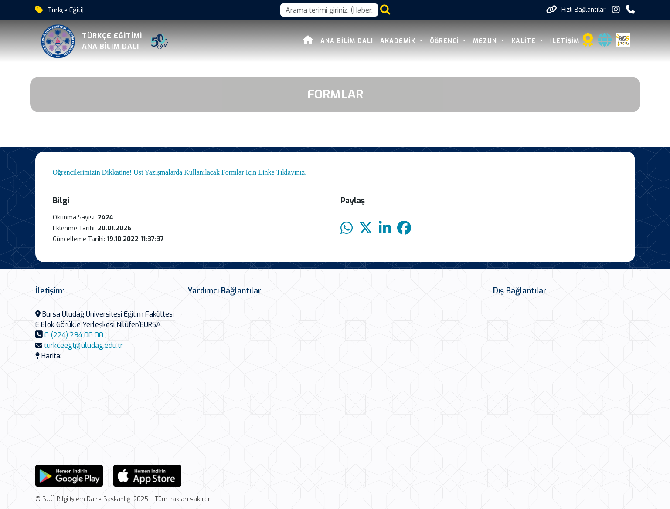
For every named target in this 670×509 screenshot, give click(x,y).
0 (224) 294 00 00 (73, 335)
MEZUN (486, 41)
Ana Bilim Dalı (346, 41)
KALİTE (524, 41)
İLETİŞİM (564, 41)
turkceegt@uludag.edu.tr (83, 345)
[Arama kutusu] (329, 10)
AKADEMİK (399, 41)
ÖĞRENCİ (445, 41)
